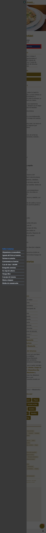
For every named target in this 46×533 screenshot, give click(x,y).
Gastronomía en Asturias (10, 261)
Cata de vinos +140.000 (9, 264)
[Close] (24, 2)
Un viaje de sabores (8, 271)
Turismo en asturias (8, 258)
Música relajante (7, 280)
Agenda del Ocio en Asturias (11, 255)
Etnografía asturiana (9, 268)
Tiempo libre (6, 274)
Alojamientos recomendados (11, 252)
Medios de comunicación (10, 283)
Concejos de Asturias (9, 277)
